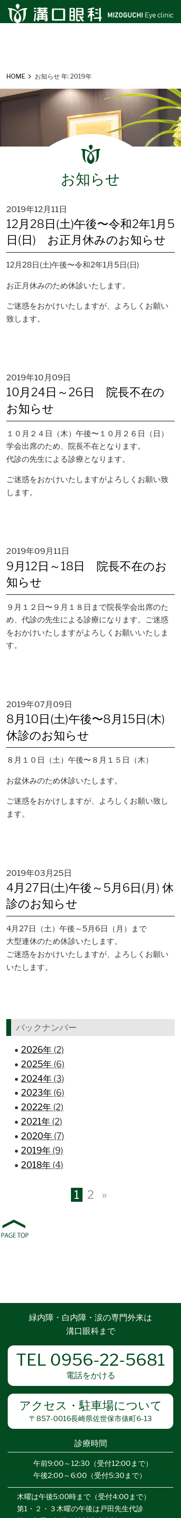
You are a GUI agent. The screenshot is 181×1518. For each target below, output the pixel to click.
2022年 (36, 1107)
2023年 (36, 1093)
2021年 (35, 1121)
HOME (15, 76)
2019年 (36, 1150)
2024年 (36, 1079)
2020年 (36, 1136)
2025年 (36, 1064)
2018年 (36, 1165)
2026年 (36, 1050)
